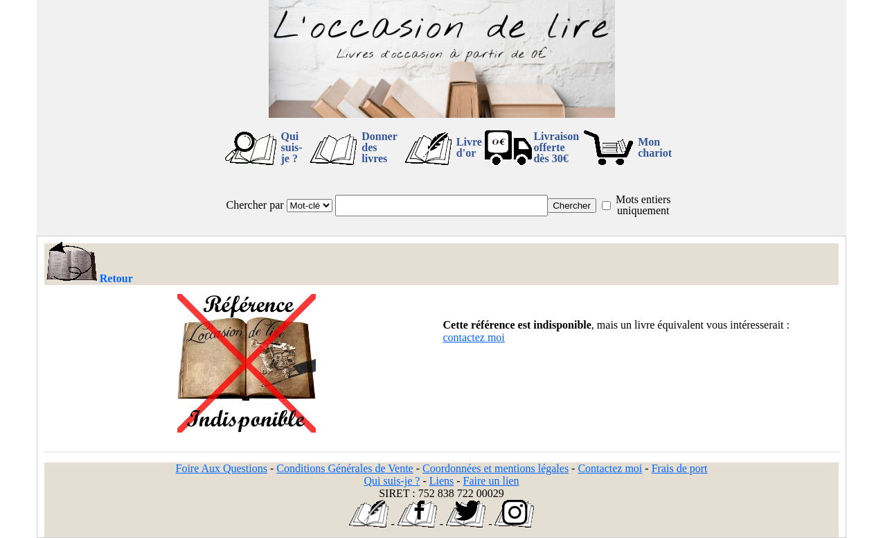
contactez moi (474, 337)
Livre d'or (469, 147)
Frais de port (680, 468)
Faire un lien (491, 481)
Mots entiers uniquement (643, 204)
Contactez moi (610, 468)
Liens (441, 481)
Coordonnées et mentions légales (495, 468)
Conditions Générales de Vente (344, 468)
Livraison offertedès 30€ (556, 147)
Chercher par (255, 205)
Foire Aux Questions (221, 468)
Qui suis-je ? (292, 147)
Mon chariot (655, 147)
